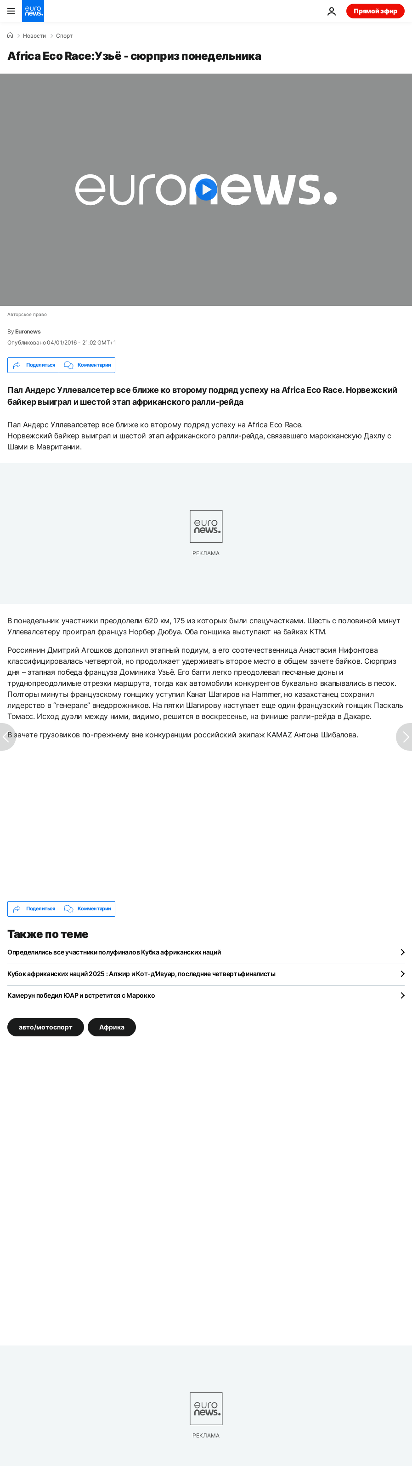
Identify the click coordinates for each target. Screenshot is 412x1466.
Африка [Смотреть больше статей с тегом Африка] (111, 1026)
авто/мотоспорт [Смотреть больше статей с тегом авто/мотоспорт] (46, 1026)
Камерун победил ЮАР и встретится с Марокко (81, 995)
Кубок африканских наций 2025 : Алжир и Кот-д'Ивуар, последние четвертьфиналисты (141, 973)
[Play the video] (206, 190)
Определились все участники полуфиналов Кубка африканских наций (114, 952)
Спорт (64, 36)
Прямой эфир (375, 11)
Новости (34, 36)
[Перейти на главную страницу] (33, 11)
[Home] (10, 35)
